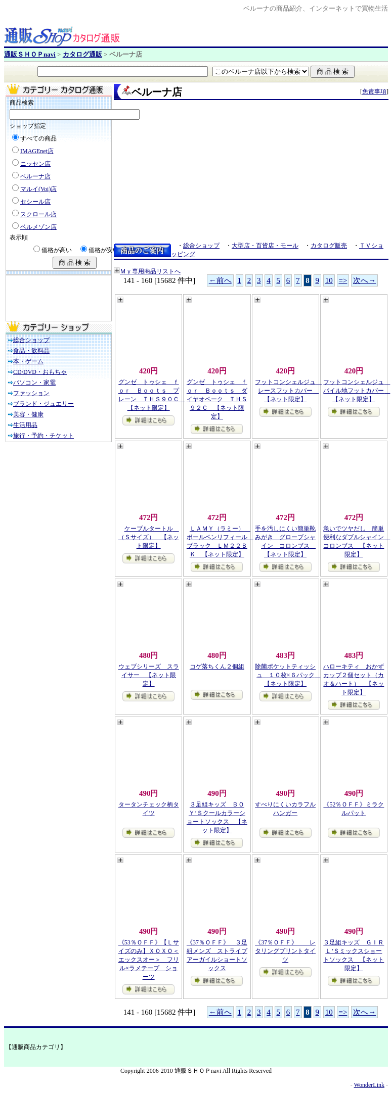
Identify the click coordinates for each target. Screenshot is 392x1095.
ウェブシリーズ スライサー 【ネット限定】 (148, 675)
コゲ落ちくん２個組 (217, 666)
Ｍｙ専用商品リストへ (150, 271)
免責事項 (374, 91)
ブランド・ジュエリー (43, 403)
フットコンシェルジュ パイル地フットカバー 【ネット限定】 (356, 390)
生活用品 (25, 425)
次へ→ (364, 280)
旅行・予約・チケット (43, 435)
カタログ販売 (329, 245)
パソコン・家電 (34, 382)
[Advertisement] (56, 298)
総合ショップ (31, 340)
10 (329, 280)
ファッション (31, 393)
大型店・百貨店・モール (265, 245)
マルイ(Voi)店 (38, 189)
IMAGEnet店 (37, 151)
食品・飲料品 (31, 350)
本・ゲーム (28, 361)
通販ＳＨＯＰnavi (30, 54)
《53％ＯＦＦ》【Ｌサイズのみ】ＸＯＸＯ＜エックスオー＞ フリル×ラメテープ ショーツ (148, 959)
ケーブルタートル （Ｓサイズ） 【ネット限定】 (148, 537)
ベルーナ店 (35, 176)
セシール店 (35, 201)
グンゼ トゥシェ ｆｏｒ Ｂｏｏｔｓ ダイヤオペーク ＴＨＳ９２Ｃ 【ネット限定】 (217, 399)
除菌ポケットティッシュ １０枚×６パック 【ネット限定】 (287, 675)
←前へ (220, 280)
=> (343, 280)
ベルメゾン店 (38, 226)
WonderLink (369, 1084)
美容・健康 (28, 414)
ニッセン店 (35, 163)
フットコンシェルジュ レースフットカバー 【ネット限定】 (288, 390)
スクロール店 (38, 214)
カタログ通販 (82, 54)
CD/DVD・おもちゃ (40, 371)
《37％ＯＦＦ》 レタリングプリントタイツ (285, 951)
